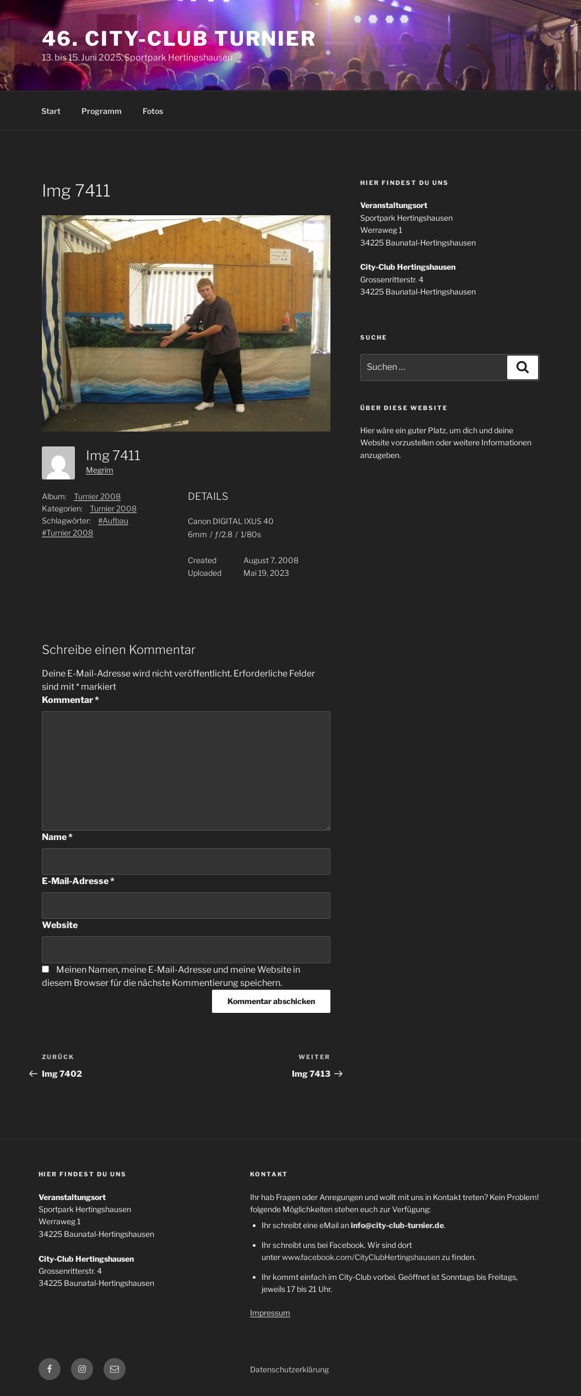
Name (57, 837)
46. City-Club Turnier (179, 38)
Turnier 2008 (97, 496)
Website (60, 925)
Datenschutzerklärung (289, 1369)
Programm (102, 111)
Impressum (270, 1312)
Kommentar (70, 700)
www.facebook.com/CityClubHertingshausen (361, 1257)
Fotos (153, 111)
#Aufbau (113, 520)
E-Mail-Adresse (78, 881)
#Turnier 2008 (67, 532)
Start (51, 111)
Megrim (99, 470)
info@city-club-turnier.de (397, 1225)
